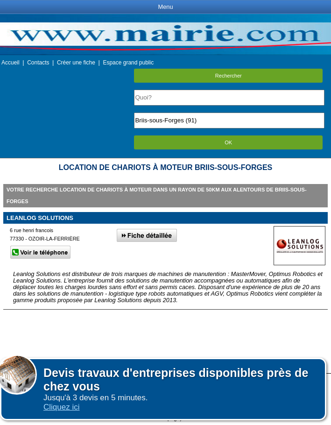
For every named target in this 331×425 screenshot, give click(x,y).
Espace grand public (128, 62)
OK (228, 142)
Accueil (10, 62)
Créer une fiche (76, 62)
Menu (165, 6)
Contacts (38, 62)
